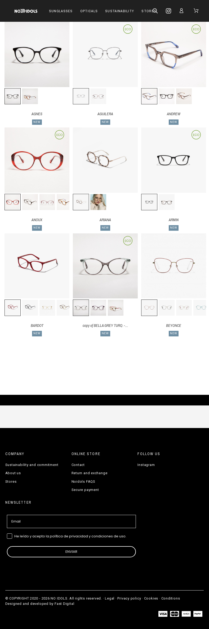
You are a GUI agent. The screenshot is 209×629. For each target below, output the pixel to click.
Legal (109, 598)
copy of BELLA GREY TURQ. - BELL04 (110, 325)
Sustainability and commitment (32, 465)
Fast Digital (64, 604)
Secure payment (85, 490)
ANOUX (37, 219)
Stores (11, 481)
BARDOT (37, 325)
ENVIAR (71, 551)
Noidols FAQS (83, 481)
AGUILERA (105, 114)
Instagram (146, 465)
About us (13, 473)
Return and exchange (90, 473)
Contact (78, 465)
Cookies (151, 598)
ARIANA (105, 219)
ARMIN (174, 219)
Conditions (170, 598)
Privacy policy (129, 598)
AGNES (37, 114)
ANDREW (173, 114)
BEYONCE (173, 325)
